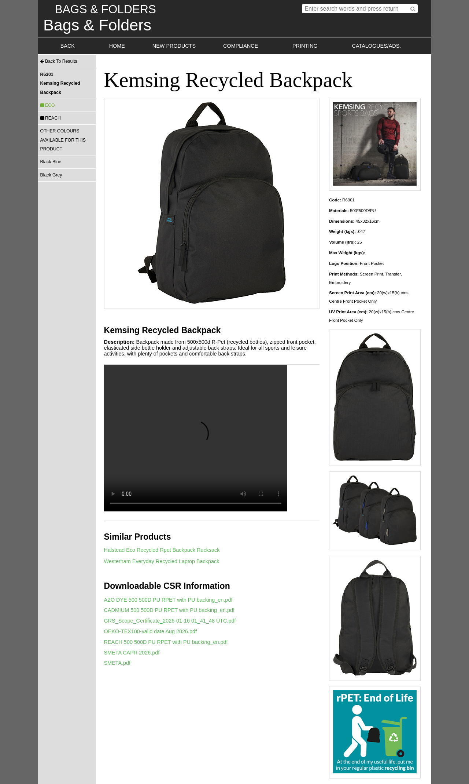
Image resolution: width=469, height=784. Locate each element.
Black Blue (51, 161)
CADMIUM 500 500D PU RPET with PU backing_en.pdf (169, 610)
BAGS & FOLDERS (105, 9)
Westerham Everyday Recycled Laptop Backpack (161, 561)
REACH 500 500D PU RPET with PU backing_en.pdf (166, 642)
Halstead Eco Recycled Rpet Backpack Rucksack (162, 550)
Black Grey (51, 175)
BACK (67, 46)
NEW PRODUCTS (174, 46)
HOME (117, 46)
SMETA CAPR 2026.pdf (132, 653)
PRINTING (305, 46)
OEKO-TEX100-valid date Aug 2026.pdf (150, 631)
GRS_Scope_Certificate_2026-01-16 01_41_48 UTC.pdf (170, 621)
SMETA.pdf (117, 663)
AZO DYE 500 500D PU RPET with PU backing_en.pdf (168, 600)
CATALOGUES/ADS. (376, 46)
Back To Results (58, 61)
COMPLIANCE (240, 46)
